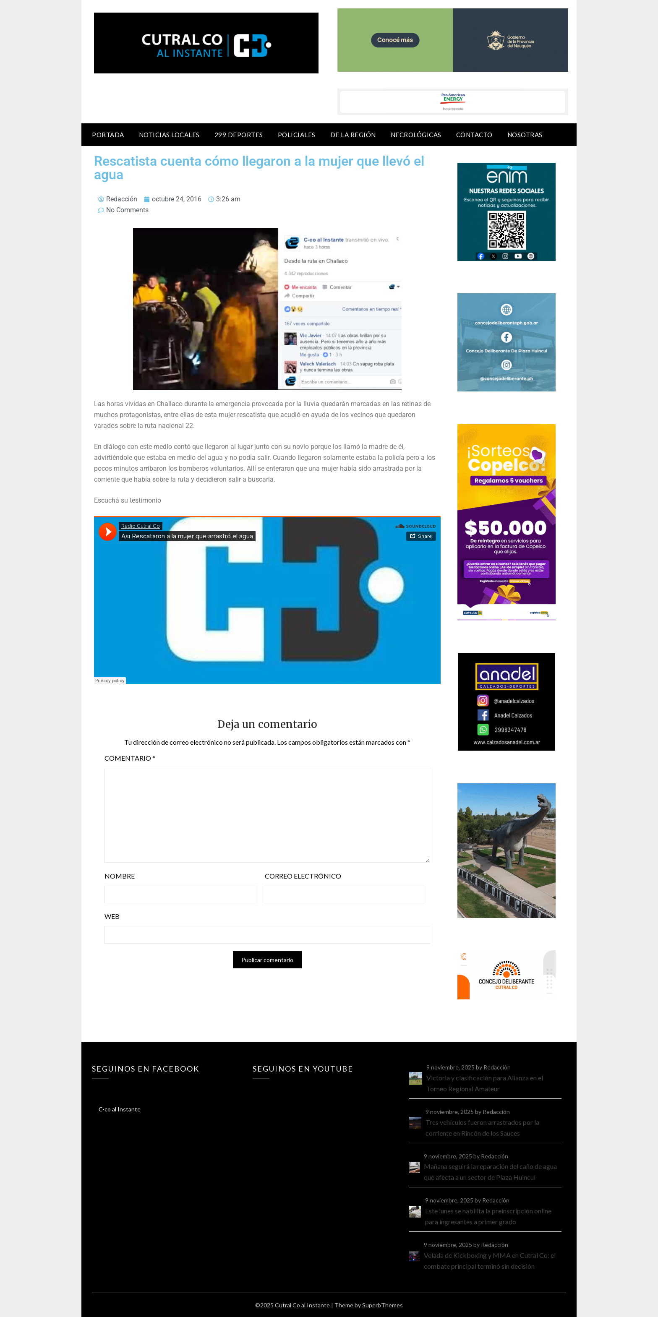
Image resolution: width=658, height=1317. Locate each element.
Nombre (119, 876)
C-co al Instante (120, 1109)
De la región (353, 134)
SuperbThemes (382, 1305)
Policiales (297, 134)
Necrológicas (416, 134)
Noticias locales (169, 134)
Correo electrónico (303, 876)
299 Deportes (238, 134)
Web (112, 916)
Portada (108, 134)
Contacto (474, 134)
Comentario (129, 758)
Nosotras (525, 134)
